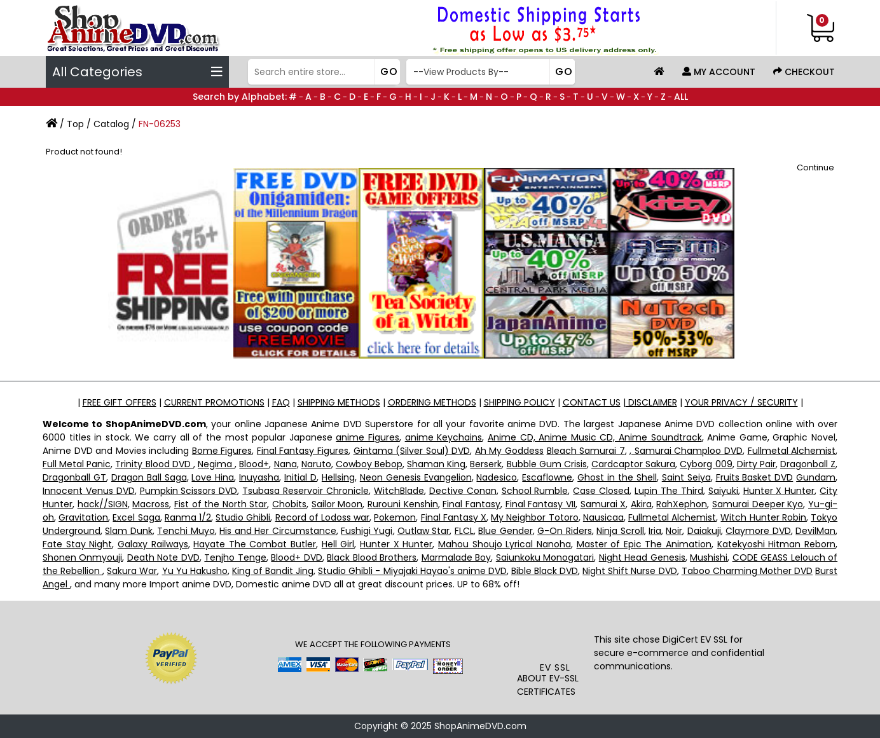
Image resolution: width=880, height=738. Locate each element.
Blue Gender (505, 530)
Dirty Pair (756, 464)
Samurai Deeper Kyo (757, 504)
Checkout (804, 71)
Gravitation (83, 517)
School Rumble (535, 490)
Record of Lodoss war (322, 517)
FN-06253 (160, 124)
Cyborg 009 (706, 464)
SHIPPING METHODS (339, 402)
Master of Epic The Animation (644, 544)
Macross (150, 504)
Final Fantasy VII (540, 504)
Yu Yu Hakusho (195, 570)
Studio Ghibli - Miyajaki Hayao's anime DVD (412, 570)
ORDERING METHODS (432, 402)
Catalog (111, 124)
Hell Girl (338, 544)
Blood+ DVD (296, 557)
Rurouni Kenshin (403, 504)
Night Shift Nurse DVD (629, 570)
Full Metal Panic (77, 464)
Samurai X (603, 504)
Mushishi (708, 557)
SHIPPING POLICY (519, 402)
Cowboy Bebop (369, 464)
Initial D (300, 477)
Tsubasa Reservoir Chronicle (305, 490)
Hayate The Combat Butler (254, 544)
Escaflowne (547, 477)
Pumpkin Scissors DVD (189, 490)
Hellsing (338, 477)
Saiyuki (723, 490)
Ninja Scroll (619, 530)
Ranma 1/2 (188, 517)
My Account (718, 71)
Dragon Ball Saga (149, 477)
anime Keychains (444, 437)
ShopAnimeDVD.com (480, 726)
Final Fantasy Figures (302, 450)
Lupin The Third (669, 490)
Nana (285, 464)
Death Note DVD (163, 557)
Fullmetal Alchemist (792, 450)
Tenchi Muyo (185, 530)
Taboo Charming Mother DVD (747, 570)
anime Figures (367, 437)
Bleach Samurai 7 (586, 450)
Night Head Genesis (642, 557)
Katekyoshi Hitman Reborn (776, 544)
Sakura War (132, 570)
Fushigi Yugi (366, 530)
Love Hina (212, 477)
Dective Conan (463, 490)
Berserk (486, 464)
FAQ (281, 402)
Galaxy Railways (153, 544)
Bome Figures (222, 450)
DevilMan (815, 530)
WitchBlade (399, 490)
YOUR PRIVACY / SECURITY (741, 402)
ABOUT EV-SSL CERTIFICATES (548, 685)
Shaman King (436, 464)
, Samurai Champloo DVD (686, 450)
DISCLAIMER (651, 402)
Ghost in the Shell (617, 477)
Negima (216, 464)
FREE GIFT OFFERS (119, 402)
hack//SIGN (103, 504)
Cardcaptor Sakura (633, 464)
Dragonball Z (807, 464)
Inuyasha (259, 477)
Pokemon (395, 517)
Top (75, 124)
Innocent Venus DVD (89, 490)
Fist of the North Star (221, 504)
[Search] (322, 72)
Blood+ (254, 464)
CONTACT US (592, 402)
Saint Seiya (686, 477)
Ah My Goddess (509, 450)
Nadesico (496, 477)
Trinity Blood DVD (154, 464)
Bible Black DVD (544, 570)
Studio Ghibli (243, 517)
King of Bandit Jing (272, 570)
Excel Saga (136, 517)
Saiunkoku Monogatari (545, 557)
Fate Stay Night (77, 544)
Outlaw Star (423, 530)
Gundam (815, 477)
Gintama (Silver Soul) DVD (412, 450)
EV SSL (555, 667)
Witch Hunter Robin (763, 517)
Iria (655, 530)
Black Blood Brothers (371, 557)
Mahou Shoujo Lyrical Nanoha (504, 544)
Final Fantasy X (453, 517)
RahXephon (681, 504)
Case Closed (601, 490)
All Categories (137, 72)
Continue (815, 167)
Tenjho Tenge (235, 557)
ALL (681, 96)
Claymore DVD (757, 530)
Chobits (289, 504)
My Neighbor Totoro (534, 517)
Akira (641, 504)
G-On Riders (564, 530)
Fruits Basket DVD (755, 477)
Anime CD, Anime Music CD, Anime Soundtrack (595, 437)
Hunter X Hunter (779, 490)
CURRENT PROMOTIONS (214, 402)
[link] (555, 635)
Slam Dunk (128, 530)
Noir (674, 530)
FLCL (464, 530)
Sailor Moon (337, 504)
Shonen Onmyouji (82, 557)
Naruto (316, 464)
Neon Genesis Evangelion (416, 477)
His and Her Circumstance (277, 530)
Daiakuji (704, 530)
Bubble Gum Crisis (547, 464)
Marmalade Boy (456, 557)
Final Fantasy (471, 504)
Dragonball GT (74, 477)
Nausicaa (603, 517)
